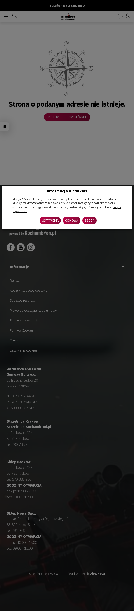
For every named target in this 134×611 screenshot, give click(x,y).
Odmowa (71, 220)
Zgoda (89, 220)
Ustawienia (50, 220)
